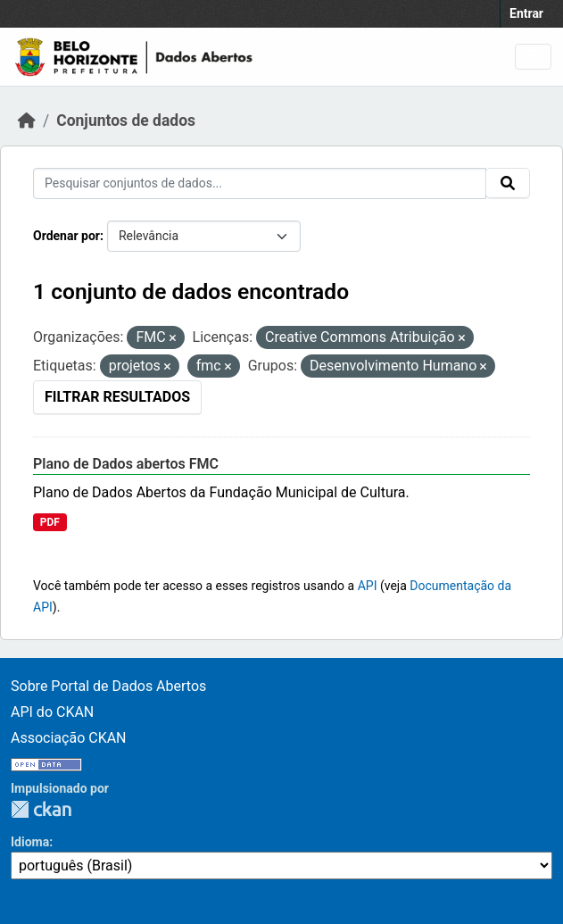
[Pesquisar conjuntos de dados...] (259, 183)
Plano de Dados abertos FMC (126, 463)
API (367, 586)
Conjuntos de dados (125, 120)
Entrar (526, 13)
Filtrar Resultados (117, 396)
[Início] (27, 120)
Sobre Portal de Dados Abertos (108, 686)
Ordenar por (66, 236)
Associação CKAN (69, 737)
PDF (50, 522)
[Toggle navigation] (533, 57)
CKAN (41, 809)
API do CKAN (52, 711)
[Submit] (507, 183)
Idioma (30, 842)
